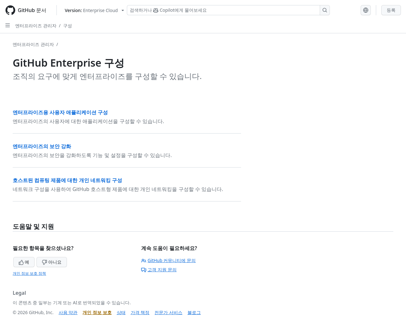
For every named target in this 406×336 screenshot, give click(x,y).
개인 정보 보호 (96, 312)
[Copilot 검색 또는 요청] (228, 10)
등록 (391, 10)
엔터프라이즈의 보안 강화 (42, 146)
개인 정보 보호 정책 (29, 273)
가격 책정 (140, 312)
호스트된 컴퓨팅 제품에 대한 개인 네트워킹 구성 (67, 180)
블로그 (194, 312)
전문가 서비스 (168, 312)
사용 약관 (68, 312)
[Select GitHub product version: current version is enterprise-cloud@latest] (94, 10)
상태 (121, 312)
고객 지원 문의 (158, 270)
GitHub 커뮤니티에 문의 (168, 260)
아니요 (52, 262)
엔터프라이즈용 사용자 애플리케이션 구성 (60, 112)
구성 (67, 26)
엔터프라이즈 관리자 (35, 26)
